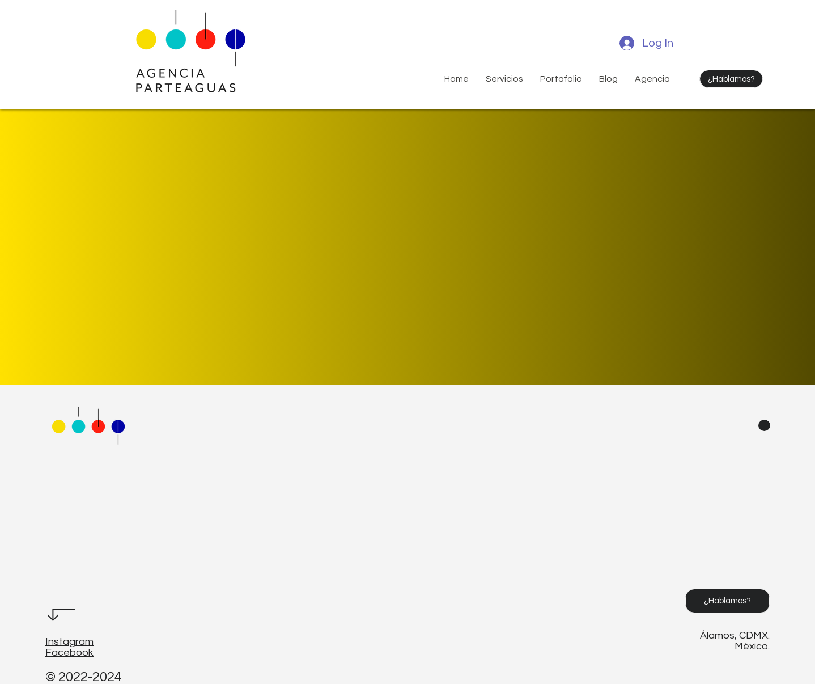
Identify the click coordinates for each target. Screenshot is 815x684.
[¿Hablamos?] (731, 79)
